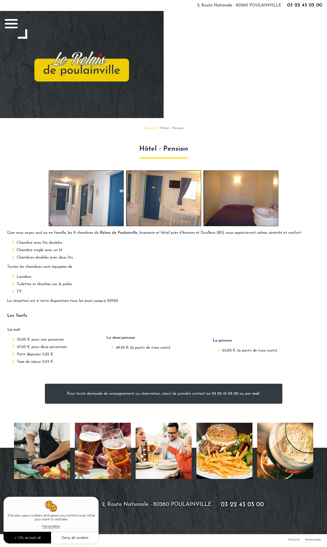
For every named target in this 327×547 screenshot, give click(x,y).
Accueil (149, 128)
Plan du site (294, 539)
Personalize (51, 526)
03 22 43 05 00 (304, 5)
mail (255, 394)
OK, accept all (27, 538)
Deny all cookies (75, 538)
